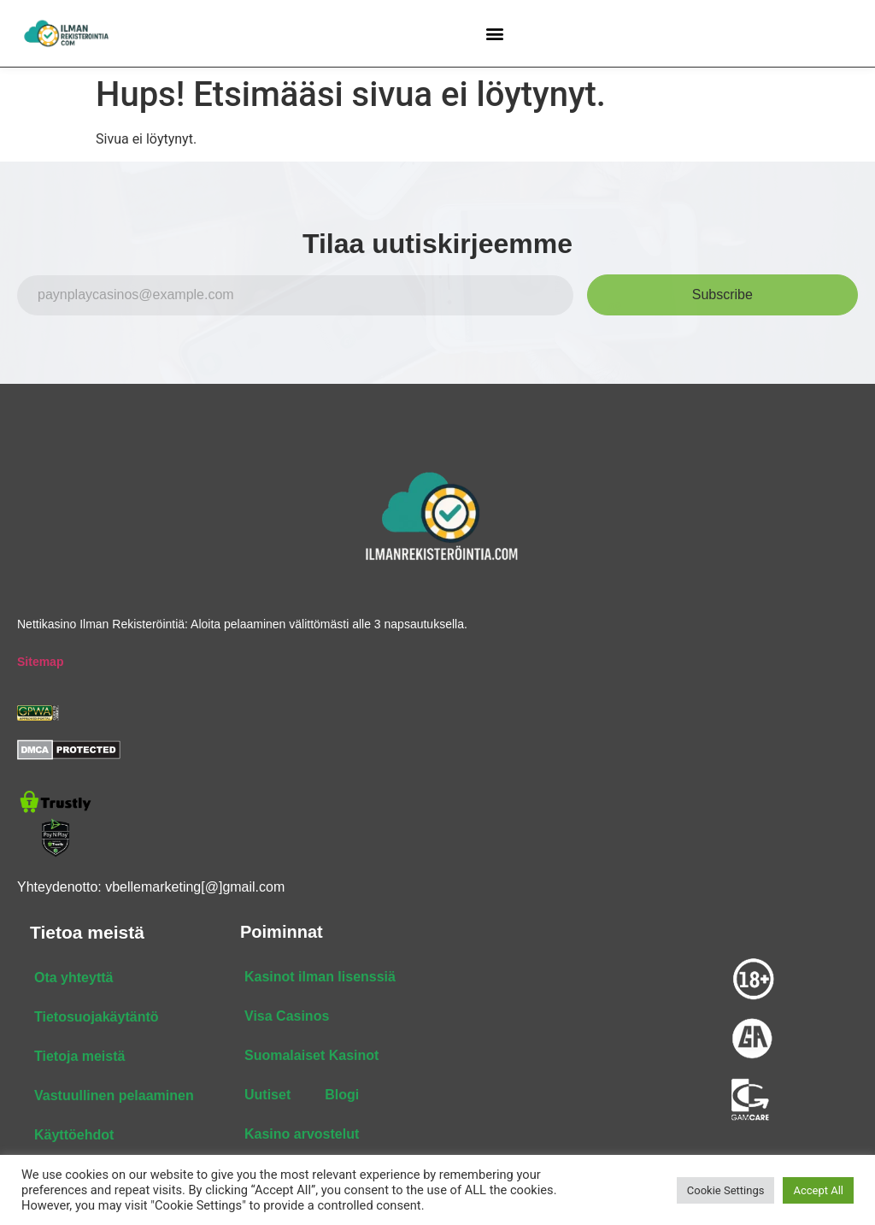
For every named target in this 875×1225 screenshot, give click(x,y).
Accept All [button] (818, 1190)
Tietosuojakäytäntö (96, 1017)
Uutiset (267, 1094)
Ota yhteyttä (73, 977)
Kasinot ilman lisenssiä (320, 976)
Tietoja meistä (79, 1056)
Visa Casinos (286, 1016)
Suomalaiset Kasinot (311, 1055)
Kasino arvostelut (301, 1134)
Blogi (342, 1094)
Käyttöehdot (74, 1135)
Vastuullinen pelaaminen (114, 1095)
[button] (495, 33)
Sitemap (40, 661)
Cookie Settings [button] (726, 1190)
